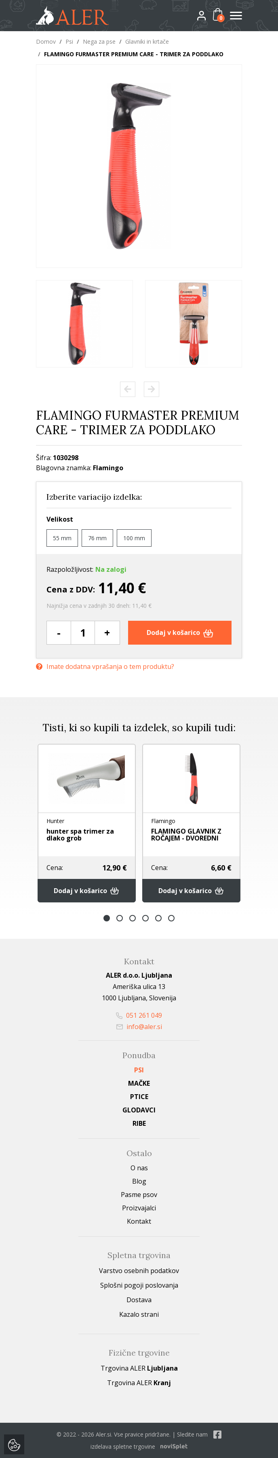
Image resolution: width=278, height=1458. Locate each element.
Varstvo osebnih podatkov (139, 1270)
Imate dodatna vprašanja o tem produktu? (105, 666)
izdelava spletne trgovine (123, 1446)
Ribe (139, 1123)
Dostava (139, 1299)
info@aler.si (139, 1026)
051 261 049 (139, 1015)
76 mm (97, 538)
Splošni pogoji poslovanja (139, 1285)
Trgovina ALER (139, 1368)
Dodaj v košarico (180, 632)
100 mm (134, 538)
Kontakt (139, 1221)
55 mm (62, 538)
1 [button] (106, 918)
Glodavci (139, 1110)
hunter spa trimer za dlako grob (80, 835)
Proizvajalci (139, 1207)
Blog (139, 1181)
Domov (46, 41)
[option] (84, 323)
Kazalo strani (139, 1314)
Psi (69, 41)
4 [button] (145, 918)
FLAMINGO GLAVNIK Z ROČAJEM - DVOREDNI (186, 835)
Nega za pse (99, 41)
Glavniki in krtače (147, 41)
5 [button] (158, 918)
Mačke (139, 1083)
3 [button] (132, 918)
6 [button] (171, 918)
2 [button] (119, 918)
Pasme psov (139, 1194)
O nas (139, 1167)
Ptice (139, 1096)
